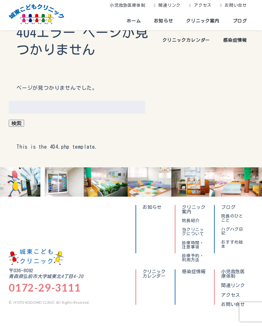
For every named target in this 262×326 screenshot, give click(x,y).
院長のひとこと (232, 218)
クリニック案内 (203, 21)
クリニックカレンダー (186, 40)
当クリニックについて (193, 232)
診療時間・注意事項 (193, 245)
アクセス (202, 5)
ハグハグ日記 (232, 232)
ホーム (133, 21)
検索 (16, 123)
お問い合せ (236, 5)
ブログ (240, 21)
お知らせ (163, 21)
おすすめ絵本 (232, 244)
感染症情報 (235, 40)
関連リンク (169, 5)
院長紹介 (191, 221)
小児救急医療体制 (127, 5)
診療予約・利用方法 (193, 258)
